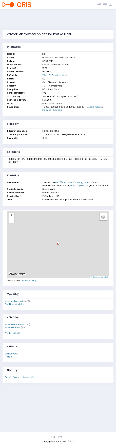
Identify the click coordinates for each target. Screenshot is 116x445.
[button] (58, 242)
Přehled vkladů (12, 333)
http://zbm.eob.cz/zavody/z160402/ (74, 182)
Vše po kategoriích (14, 324)
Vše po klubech (12, 327)
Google (26, 280)
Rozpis (8, 356)
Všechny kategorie (14, 301)
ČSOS (71, 441)
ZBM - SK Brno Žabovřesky (55, 75)
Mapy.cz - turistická (52, 110)
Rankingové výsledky (16, 304)
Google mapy (94, 106)
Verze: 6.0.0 (57, 436)
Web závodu (11, 353)
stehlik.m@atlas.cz (79, 185)
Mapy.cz (35, 280)
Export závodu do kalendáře (19, 377)
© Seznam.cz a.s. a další (99, 277)
